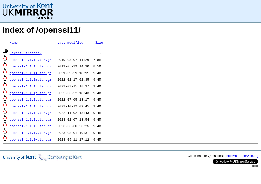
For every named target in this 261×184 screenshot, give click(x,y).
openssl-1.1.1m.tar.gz (30, 79)
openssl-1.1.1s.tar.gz (30, 112)
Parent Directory (26, 53)
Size (99, 42)
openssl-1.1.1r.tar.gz (30, 106)
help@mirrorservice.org (241, 156)
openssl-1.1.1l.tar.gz (30, 73)
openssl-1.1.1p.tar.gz (30, 92)
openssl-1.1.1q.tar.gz (30, 99)
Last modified (70, 42)
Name (14, 42)
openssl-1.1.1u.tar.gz (30, 126)
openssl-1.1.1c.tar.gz (30, 66)
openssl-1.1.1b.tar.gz (30, 59)
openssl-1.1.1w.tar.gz (30, 139)
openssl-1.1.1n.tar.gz (30, 86)
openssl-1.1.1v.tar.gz (30, 132)
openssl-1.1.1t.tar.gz (30, 119)
